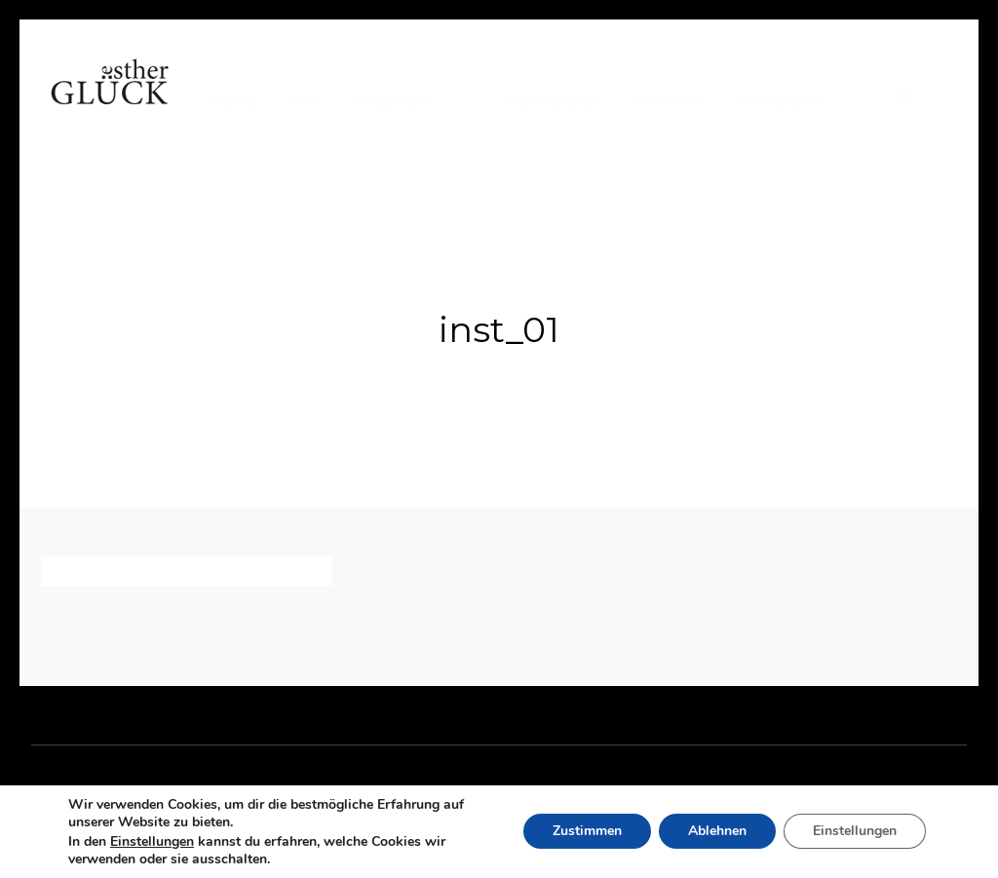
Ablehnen (717, 831)
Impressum (782, 102)
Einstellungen (152, 842)
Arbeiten (392, 102)
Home (233, 102)
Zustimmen (587, 831)
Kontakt (670, 102)
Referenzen (554, 102)
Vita (305, 102)
